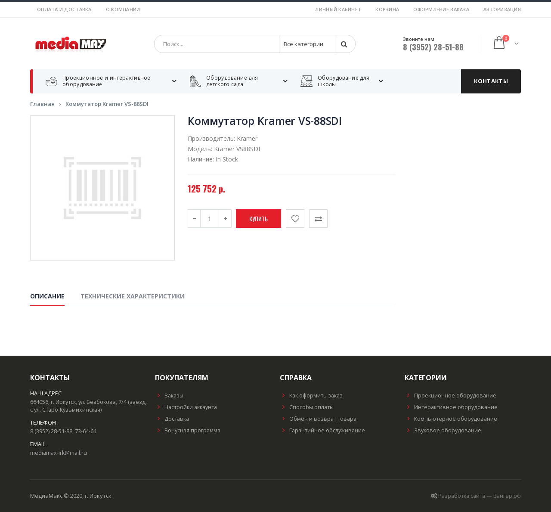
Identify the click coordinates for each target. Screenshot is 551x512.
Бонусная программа (187, 430)
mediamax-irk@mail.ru (58, 452)
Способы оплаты (307, 407)
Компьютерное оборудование (451, 418)
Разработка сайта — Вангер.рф (479, 496)
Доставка (172, 418)
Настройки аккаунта (186, 407)
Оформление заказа (441, 9)
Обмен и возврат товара (318, 418)
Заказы (169, 395)
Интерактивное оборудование (451, 407)
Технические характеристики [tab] (132, 296)
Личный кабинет (338, 9)
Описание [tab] (47, 296)
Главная (42, 104)
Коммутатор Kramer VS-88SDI (107, 104)
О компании (123, 9)
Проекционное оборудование (450, 395)
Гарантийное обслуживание (322, 430)
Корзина (387, 9)
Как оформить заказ (311, 395)
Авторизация (502, 9)
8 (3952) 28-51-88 (433, 47)
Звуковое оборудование (443, 430)
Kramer (247, 139)
